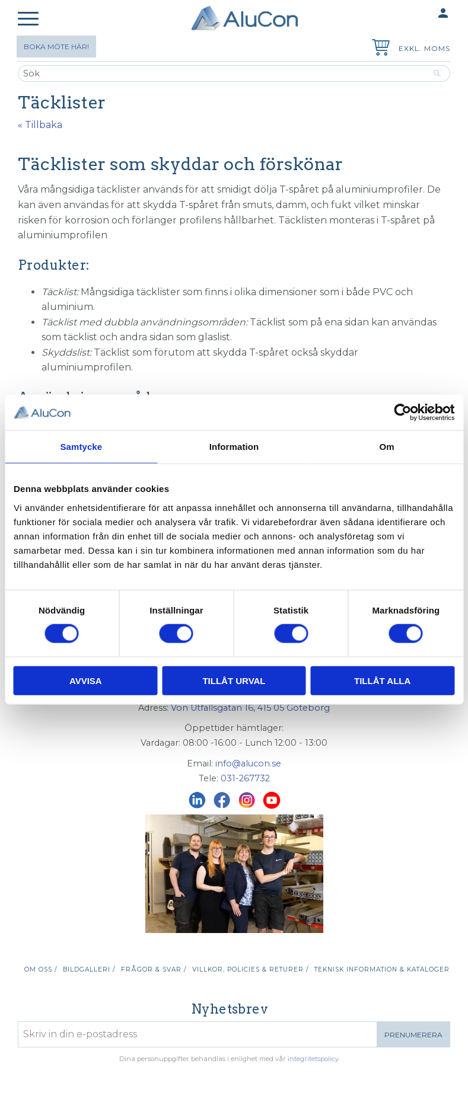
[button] (28, 19)
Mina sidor (420, 14)
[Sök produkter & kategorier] (221, 73)
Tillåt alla (382, 680)
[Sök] (437, 73)
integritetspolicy (313, 1059)
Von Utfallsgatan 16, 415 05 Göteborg (250, 707)
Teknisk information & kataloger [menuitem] (382, 969)
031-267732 (245, 778)
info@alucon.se (248, 763)
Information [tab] (234, 447)
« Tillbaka (40, 124)
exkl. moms (424, 48)
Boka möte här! (56, 46)
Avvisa (85, 680)
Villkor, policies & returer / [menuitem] (250, 969)
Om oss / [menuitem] (40, 969)
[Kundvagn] (378, 49)
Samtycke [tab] (81, 447)
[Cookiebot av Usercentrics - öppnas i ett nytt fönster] (402, 412)
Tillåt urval (233, 680)
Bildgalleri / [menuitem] (89, 969)
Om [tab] (387, 447)
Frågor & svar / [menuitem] (153, 969)
